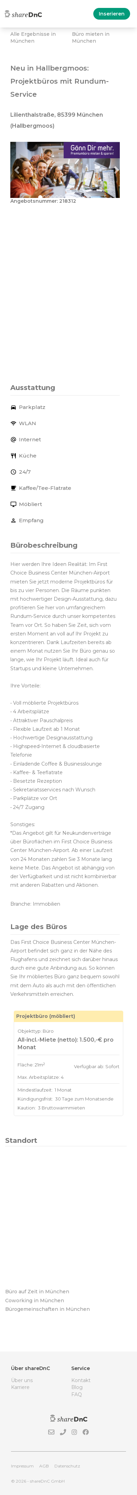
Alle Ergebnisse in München (33, 37)
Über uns (22, 1380)
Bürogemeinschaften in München (47, 1309)
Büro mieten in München (90, 37)
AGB (44, 1465)
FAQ (76, 1394)
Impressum (22, 1465)
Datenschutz (67, 1465)
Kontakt (81, 1380)
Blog (77, 1387)
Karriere (20, 1387)
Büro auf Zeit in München (37, 1291)
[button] (18, 170)
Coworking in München (34, 1300)
